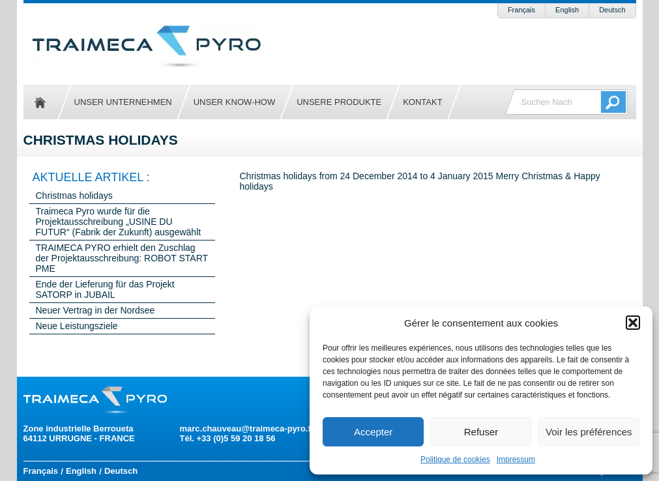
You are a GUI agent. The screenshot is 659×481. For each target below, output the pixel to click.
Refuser (481, 431)
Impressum (516, 459)
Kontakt (422, 102)
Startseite (40, 102)
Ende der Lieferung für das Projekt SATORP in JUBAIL (105, 289)
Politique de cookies (455, 459)
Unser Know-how (234, 102)
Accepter (373, 431)
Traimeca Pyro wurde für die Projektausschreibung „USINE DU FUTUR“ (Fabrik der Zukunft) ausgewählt (118, 221)
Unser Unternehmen (123, 102)
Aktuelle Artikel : (91, 177)
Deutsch (612, 10)
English (567, 10)
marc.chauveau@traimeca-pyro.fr (247, 428)
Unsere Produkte (339, 102)
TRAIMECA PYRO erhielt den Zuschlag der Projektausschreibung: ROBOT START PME (122, 258)
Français (521, 10)
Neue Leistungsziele (77, 326)
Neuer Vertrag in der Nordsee (95, 310)
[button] (632, 322)
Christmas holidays (74, 195)
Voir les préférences (589, 431)
